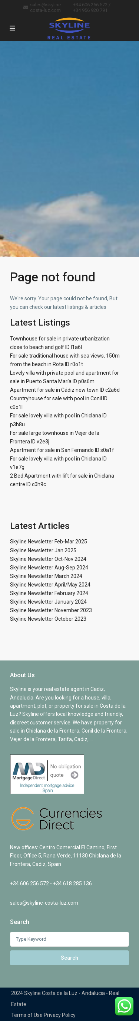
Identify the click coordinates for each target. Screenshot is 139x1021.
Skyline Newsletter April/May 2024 (50, 585)
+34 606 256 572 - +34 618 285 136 (51, 883)
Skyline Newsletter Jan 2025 (43, 550)
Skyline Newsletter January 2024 (48, 602)
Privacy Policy (60, 1015)
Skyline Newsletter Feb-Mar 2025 (48, 542)
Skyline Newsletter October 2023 (48, 619)
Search (69, 958)
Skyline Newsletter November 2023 (51, 610)
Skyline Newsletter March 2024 (46, 576)
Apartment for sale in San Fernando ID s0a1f (62, 450)
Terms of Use (27, 1015)
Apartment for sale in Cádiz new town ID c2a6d (65, 390)
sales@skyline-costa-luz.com (44, 903)
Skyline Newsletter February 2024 (49, 593)
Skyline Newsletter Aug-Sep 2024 (49, 568)
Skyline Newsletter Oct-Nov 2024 (48, 559)
